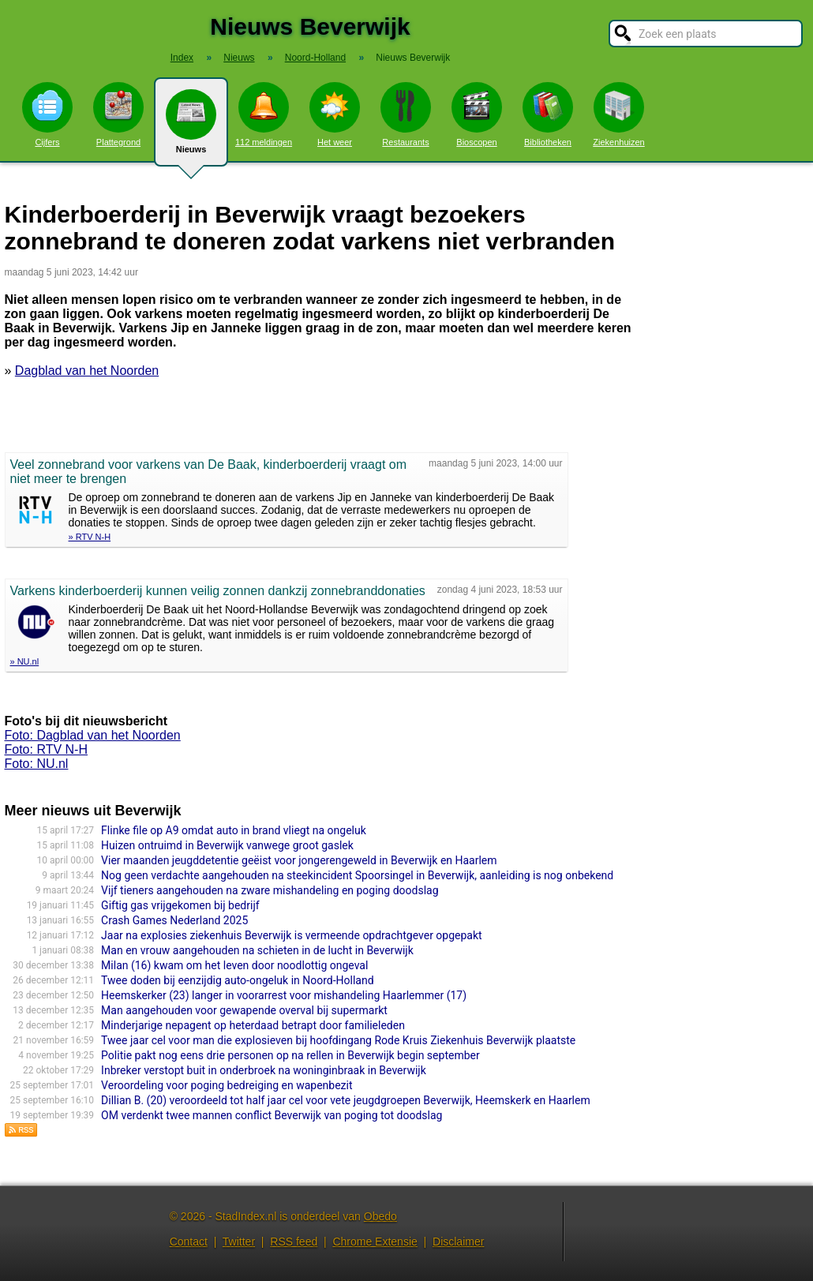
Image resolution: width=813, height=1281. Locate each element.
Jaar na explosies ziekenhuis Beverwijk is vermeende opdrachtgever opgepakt (291, 935)
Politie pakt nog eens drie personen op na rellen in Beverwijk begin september (290, 1055)
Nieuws (191, 128)
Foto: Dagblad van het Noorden (93, 735)
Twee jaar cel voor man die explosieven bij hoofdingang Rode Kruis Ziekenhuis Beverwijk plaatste (338, 1040)
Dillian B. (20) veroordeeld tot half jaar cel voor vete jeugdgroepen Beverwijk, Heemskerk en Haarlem (345, 1100)
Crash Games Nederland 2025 (174, 920)
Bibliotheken (548, 114)
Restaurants (405, 114)
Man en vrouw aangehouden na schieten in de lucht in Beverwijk (257, 950)
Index (181, 57)
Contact (189, 1241)
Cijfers (47, 114)
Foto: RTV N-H (46, 749)
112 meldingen (263, 114)
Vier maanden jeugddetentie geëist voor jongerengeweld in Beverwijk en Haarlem (298, 860)
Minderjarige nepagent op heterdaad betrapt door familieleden (253, 1025)
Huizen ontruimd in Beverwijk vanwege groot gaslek (227, 845)
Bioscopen (476, 114)
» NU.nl (24, 661)
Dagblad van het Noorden (87, 370)
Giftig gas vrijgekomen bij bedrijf (180, 905)
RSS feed (293, 1241)
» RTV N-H (90, 536)
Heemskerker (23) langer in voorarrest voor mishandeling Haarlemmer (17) (283, 995)
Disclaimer (458, 1241)
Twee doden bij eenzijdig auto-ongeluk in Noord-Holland (237, 980)
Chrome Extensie (374, 1241)
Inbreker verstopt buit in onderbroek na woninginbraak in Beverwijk (263, 1070)
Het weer (334, 114)
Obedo (380, 1216)
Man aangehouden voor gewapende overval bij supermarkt (244, 1010)
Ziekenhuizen (618, 114)
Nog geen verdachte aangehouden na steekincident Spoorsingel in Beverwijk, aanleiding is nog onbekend (357, 875)
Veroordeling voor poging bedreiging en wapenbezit (226, 1085)
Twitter (239, 1241)
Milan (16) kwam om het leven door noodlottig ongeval (234, 965)
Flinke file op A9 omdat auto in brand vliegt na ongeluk (233, 830)
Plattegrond (118, 114)
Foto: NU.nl (37, 763)
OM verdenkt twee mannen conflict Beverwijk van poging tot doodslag (271, 1115)
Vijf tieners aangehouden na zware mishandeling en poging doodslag (269, 890)
